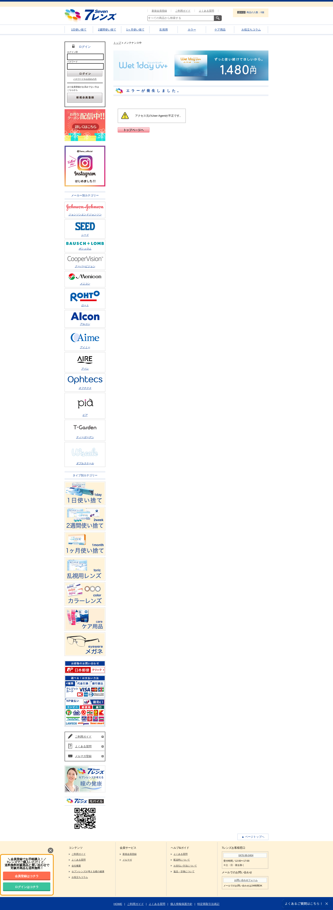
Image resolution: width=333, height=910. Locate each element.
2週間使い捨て (107, 29)
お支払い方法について (185, 865)
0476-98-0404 (245, 855)
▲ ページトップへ (252, 836)
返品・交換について (184, 871)
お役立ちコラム (251, 29)
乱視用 (163, 29)
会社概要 (76, 865)
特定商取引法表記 (208, 904)
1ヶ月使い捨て (135, 29)
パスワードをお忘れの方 (85, 79)
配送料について (182, 859)
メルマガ (127, 859)
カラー (192, 29)
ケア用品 (220, 29)
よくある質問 (206, 11)
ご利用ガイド (182, 11)
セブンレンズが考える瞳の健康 (88, 871)
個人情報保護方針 (181, 904)
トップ (117, 42)
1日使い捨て (78, 29)
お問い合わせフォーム (246, 880)
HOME (118, 904)
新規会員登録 (159, 11)
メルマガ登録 (83, 756)
